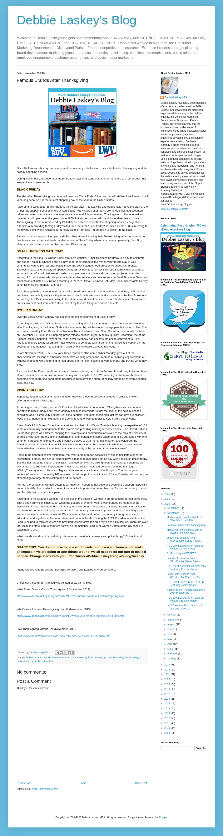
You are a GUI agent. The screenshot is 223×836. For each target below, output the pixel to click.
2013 (167, 713)
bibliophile (31, 657)
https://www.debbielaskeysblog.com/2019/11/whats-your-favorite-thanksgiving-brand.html (71, 615)
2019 (167, 684)
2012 (167, 718)
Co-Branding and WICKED (181, 553)
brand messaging (96, 657)
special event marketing (43, 661)
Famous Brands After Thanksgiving (186, 525)
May (170, 639)
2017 (167, 694)
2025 (167, 498)
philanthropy (24, 661)
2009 (167, 732)
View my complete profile (174, 209)
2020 (167, 679)
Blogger (162, 817)
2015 (167, 703)
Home (83, 783)
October (172, 614)
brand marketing (79, 657)
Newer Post (24, 783)
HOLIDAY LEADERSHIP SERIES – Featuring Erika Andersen (186, 599)
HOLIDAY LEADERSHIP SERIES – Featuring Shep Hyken (186, 547)
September (173, 619)
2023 (167, 664)
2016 (167, 698)
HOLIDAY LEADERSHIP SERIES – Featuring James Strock (186, 583)
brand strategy (132, 657)
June (170, 634)
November (173, 513)
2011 (167, 723)
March (171, 648)
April (170, 644)
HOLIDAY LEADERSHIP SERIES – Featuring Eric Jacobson (186, 568)
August (171, 624)
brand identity (44, 657)
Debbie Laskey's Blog (77, 20)
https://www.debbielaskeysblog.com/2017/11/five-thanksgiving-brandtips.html (63, 635)
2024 (167, 503)
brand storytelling (115, 657)
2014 (167, 708)
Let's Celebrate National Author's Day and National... (185, 607)
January (172, 658)
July (170, 629)
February (172, 653)
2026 (167, 494)
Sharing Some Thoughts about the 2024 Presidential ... (186, 591)
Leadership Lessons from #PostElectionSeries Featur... (184, 539)
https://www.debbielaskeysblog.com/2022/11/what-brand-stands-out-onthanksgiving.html (70, 596)
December (173, 508)
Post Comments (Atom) (45, 788)
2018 (167, 689)
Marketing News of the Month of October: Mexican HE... (184, 531)
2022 (167, 669)
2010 (167, 727)
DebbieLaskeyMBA (176, 97)
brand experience (60, 657)
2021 (167, 674)
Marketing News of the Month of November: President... (184, 519)
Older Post (141, 783)
